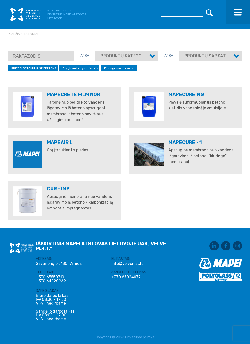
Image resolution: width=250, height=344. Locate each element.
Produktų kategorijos (127, 56)
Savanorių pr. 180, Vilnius (59, 263)
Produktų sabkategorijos (215, 56)
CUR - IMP (58, 189)
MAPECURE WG (186, 94)
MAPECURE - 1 (185, 142)
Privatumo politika (139, 337)
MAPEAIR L (60, 142)
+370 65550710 (50, 277)
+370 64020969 (51, 281)
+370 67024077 (126, 277)
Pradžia (14, 34)
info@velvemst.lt (127, 263)
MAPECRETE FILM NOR (73, 94)
